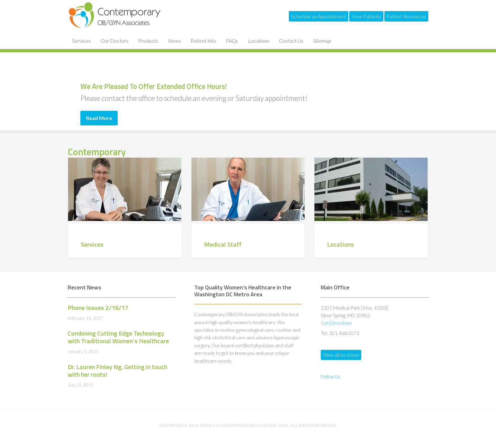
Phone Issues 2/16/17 (98, 307)
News (174, 41)
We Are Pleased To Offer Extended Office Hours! (238, 83)
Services (81, 41)
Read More (99, 118)
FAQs (232, 41)
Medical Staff (223, 244)
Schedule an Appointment (300, 16)
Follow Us (330, 381)
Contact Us (291, 41)
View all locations (344, 357)
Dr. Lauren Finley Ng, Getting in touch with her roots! (117, 370)
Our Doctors (114, 41)
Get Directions (336, 323)
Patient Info (203, 41)
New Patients (355, 16)
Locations (258, 41)
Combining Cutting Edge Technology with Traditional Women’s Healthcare (118, 337)
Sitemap (322, 41)
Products (148, 41)
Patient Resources (403, 16)
